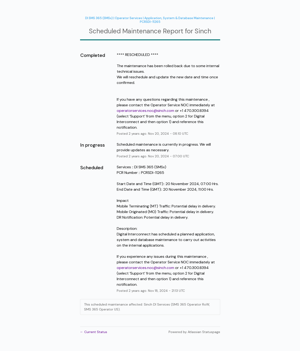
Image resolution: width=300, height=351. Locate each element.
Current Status (93, 332)
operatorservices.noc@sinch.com (145, 110)
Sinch (203, 31)
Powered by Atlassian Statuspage (194, 332)
